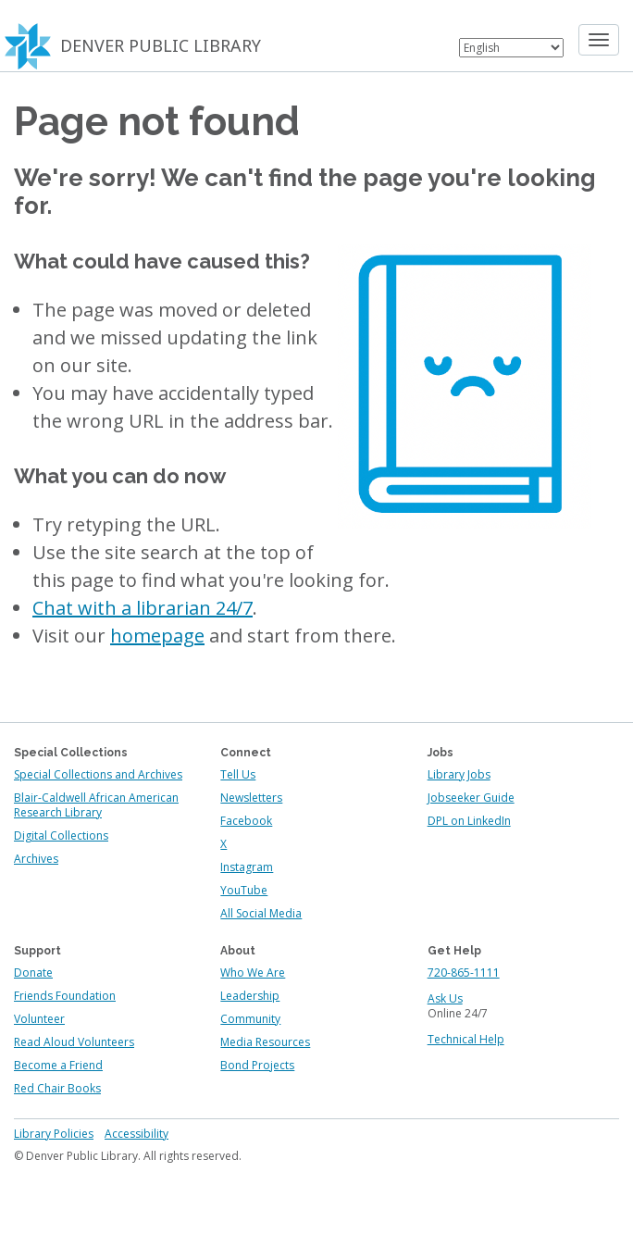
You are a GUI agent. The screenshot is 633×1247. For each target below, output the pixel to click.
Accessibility (136, 1133)
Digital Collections (61, 835)
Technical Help (466, 1039)
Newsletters (251, 797)
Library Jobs (459, 774)
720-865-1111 (464, 972)
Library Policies (53, 1133)
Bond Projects (257, 1065)
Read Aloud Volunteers (74, 1042)
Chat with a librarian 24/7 (142, 607)
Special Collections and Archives (98, 774)
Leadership (249, 996)
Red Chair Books (57, 1088)
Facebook (246, 821)
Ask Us (445, 998)
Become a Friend (58, 1065)
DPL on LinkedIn (469, 821)
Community (250, 1019)
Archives (36, 859)
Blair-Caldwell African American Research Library (96, 805)
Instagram (246, 867)
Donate (33, 972)
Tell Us (237, 774)
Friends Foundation (65, 996)
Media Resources (265, 1042)
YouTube (243, 890)
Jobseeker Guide (471, 797)
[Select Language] (511, 47)
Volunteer (39, 1019)
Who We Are (252, 972)
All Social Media (261, 913)
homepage (157, 635)
